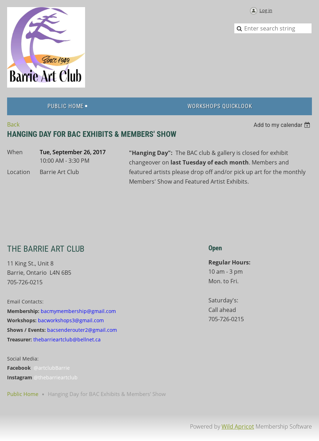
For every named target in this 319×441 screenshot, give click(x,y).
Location (18, 172)
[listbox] (282, 125)
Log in (265, 10)
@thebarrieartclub (56, 377)
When (15, 152)
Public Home (22, 393)
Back (13, 124)
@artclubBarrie (52, 367)
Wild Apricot (238, 426)
